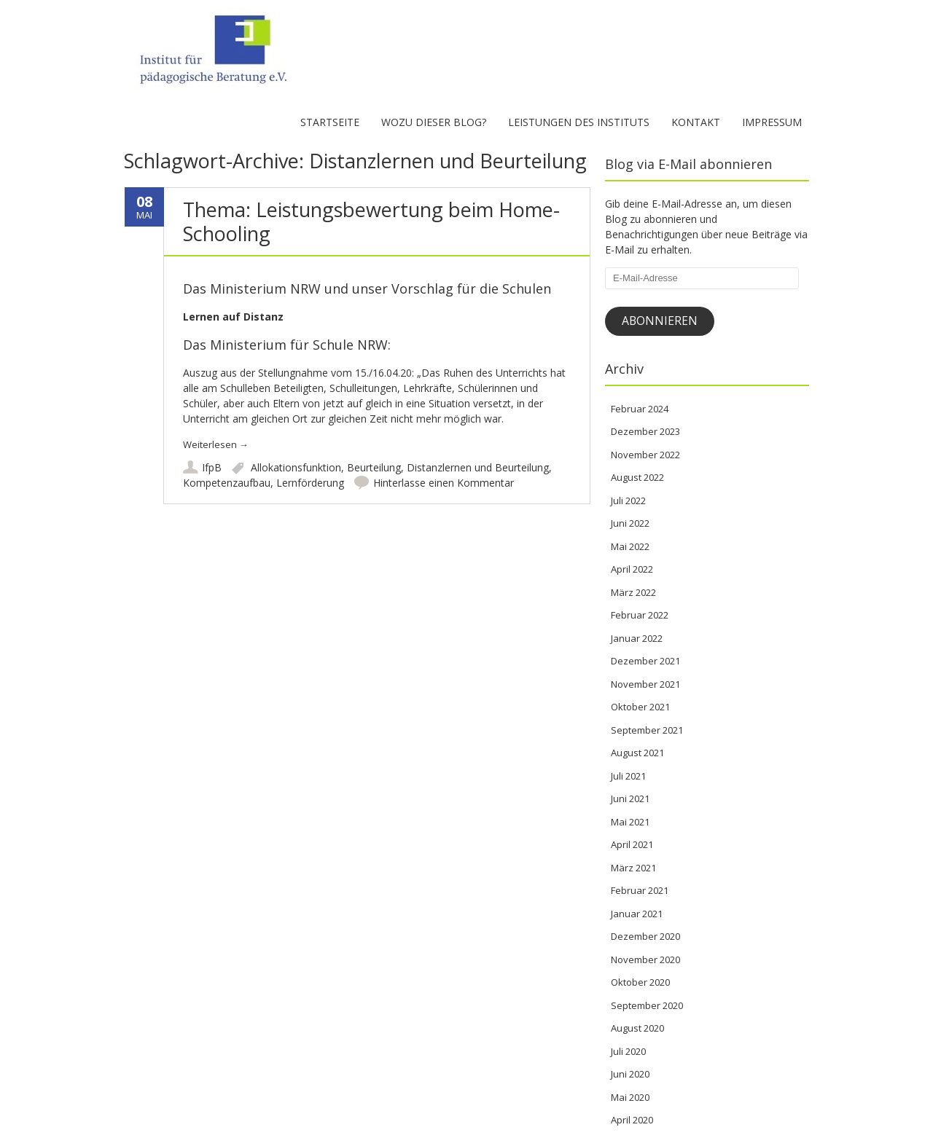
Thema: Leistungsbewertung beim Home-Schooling (371, 221)
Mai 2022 (630, 546)
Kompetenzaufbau (226, 483)
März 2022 (633, 592)
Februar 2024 (639, 408)
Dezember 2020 (645, 936)
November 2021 (645, 684)
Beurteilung (374, 467)
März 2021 (633, 867)
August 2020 (637, 1028)
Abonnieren (660, 321)
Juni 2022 (630, 523)
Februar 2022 (639, 614)
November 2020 (645, 959)
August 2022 (637, 477)
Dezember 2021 (645, 660)
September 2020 (647, 1005)
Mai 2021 (630, 821)
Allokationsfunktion (296, 467)
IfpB (212, 467)
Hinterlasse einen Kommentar (443, 483)
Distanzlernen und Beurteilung (478, 467)
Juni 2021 (630, 798)
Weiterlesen (216, 444)
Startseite (329, 122)
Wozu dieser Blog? (433, 122)
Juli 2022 (628, 500)
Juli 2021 (628, 775)
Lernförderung (310, 483)
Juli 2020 (628, 1051)
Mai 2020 (630, 1097)
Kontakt (695, 122)
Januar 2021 (637, 913)
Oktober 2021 (640, 706)
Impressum (772, 122)
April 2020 (632, 1119)
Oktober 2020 (640, 982)
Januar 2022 (637, 638)
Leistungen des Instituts (578, 122)
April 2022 (632, 569)
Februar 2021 (639, 890)
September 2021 (647, 730)
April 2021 (632, 844)
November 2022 (645, 454)
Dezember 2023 (645, 431)
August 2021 (637, 752)
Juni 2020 (630, 1073)
